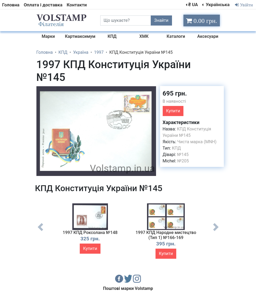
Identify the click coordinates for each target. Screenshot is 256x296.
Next (216, 231)
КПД (176, 148)
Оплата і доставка (43, 4)
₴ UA (193, 4)
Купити (173, 110)
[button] (151, 91)
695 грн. (175, 93)
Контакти (77, 4)
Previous (40, 231)
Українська (217, 4)
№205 (183, 160)
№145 (182, 154)
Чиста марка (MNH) (197, 141)
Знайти (161, 20)
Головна (10, 4)
